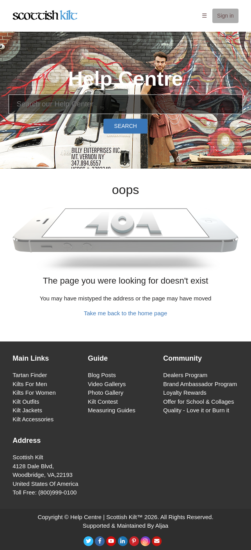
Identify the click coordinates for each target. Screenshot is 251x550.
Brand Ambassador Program (200, 384)
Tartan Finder (29, 375)
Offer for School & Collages (198, 401)
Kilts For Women (34, 392)
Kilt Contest (103, 401)
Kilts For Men (29, 384)
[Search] (126, 104)
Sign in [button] (225, 16)
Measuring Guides (111, 410)
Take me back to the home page (125, 313)
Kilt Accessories (32, 419)
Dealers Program (185, 375)
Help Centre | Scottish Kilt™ (106, 517)
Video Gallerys (107, 384)
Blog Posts (102, 375)
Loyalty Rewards (184, 392)
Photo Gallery (105, 392)
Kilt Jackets (27, 410)
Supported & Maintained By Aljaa (125, 525)
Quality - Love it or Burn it (196, 410)
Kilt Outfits (25, 401)
